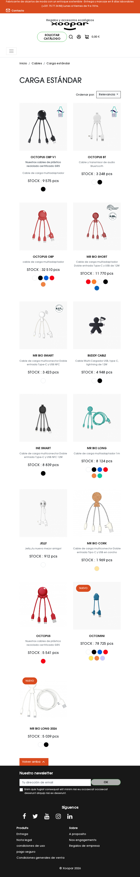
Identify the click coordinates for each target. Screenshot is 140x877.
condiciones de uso (30, 846)
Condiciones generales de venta (40, 857)
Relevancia (107, 94)
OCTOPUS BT (97, 157)
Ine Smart (43, 448)
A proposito (77, 834)
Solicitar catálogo (52, 36)
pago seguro (25, 851)
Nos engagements (82, 840)
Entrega (22, 834)
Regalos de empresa (84, 846)
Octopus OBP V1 (43, 157)
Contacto (15, 10)
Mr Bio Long (97, 448)
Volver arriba (34, 761)
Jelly (43, 543)
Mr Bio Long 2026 (43, 728)
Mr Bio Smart (43, 355)
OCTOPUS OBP (43, 257)
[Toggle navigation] (11, 51)
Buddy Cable (97, 355)
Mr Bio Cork (97, 543)
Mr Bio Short (97, 257)
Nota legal (24, 840)
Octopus (43, 636)
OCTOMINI (97, 636)
